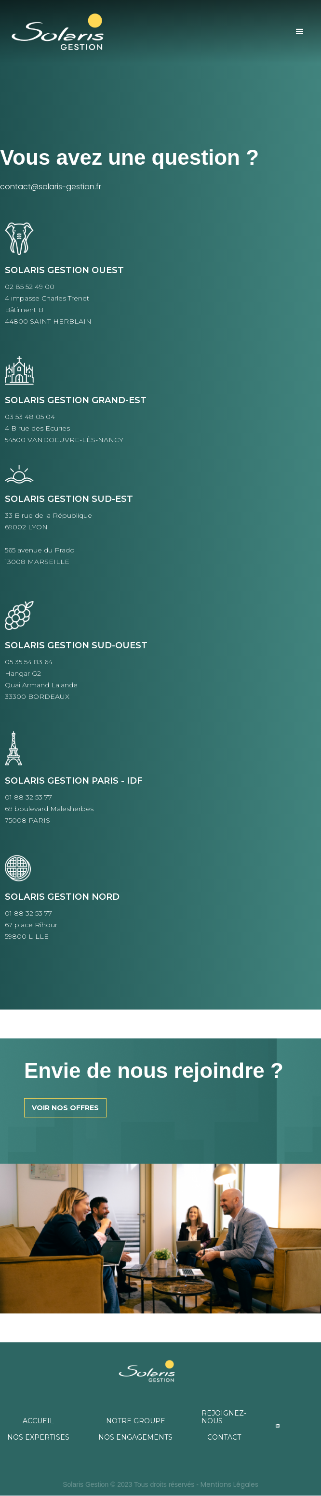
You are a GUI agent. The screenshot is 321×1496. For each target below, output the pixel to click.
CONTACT (224, 1437)
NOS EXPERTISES (38, 1437)
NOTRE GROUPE (135, 1421)
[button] (299, 31)
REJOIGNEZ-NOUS (223, 1417)
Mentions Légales (229, 1484)
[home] (73, 32)
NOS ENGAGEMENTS (135, 1437)
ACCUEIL (38, 1421)
